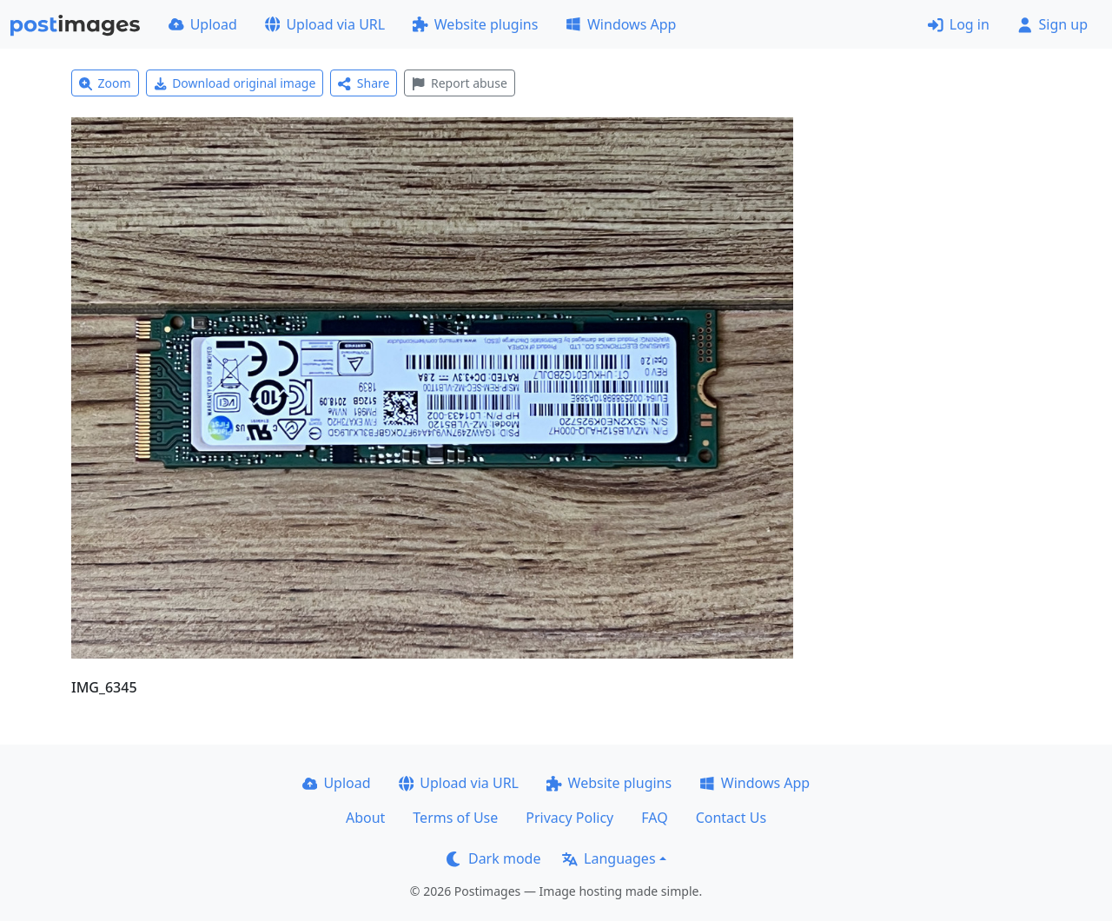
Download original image (235, 83)
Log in (959, 24)
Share (363, 83)
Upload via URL (325, 24)
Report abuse (459, 83)
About (365, 817)
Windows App (621, 24)
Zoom (105, 83)
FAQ (654, 817)
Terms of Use (455, 817)
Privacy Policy (569, 817)
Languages (608, 858)
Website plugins (475, 24)
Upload (203, 24)
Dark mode (493, 858)
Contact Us (731, 817)
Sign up (1052, 24)
